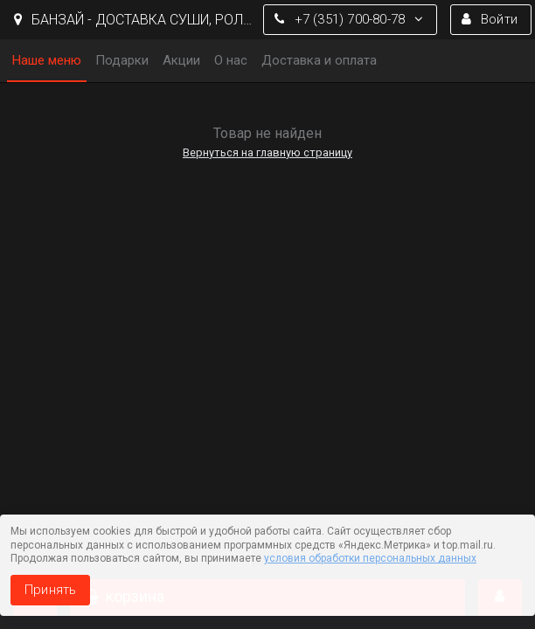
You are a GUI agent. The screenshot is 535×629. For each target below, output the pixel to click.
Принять (50, 590)
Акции (181, 60)
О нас (230, 60)
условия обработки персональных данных (370, 558)
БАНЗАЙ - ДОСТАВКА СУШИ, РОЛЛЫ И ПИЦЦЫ (134, 19)
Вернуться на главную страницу (267, 152)
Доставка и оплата (319, 60)
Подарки (122, 60)
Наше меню (46, 60)
